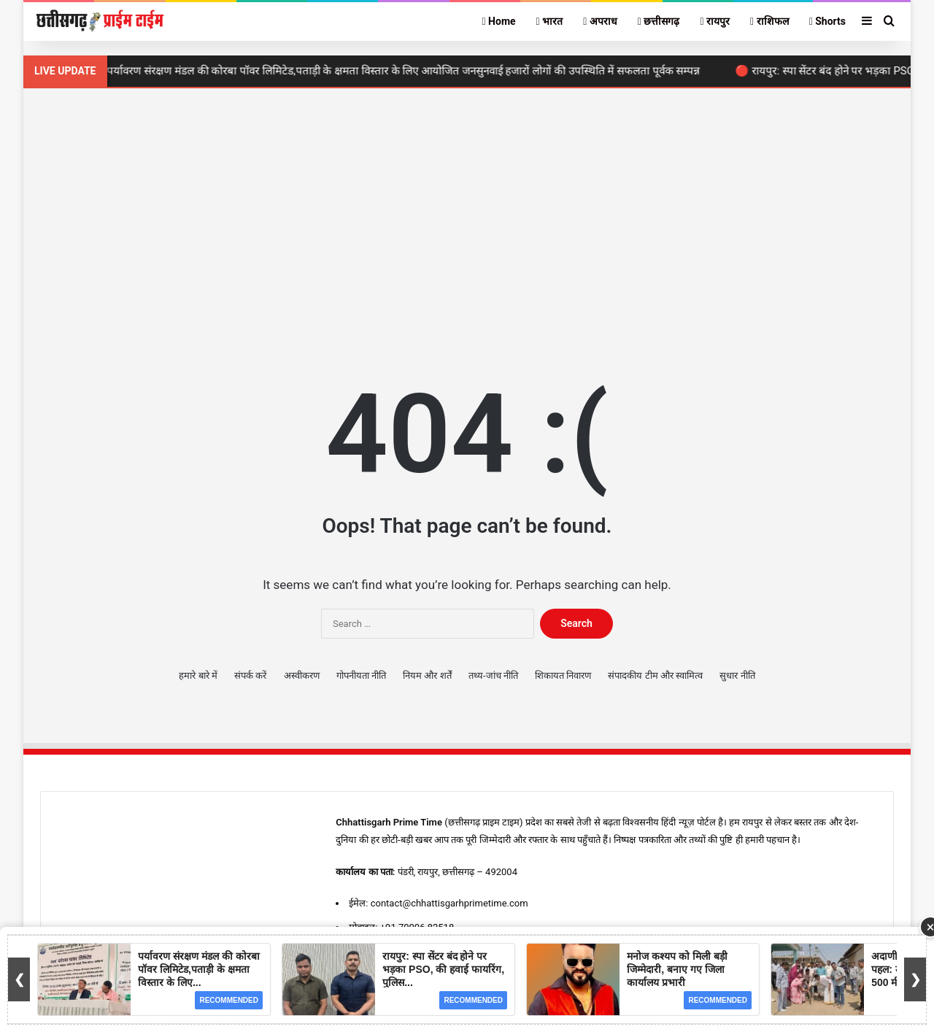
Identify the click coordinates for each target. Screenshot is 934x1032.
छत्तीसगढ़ (659, 21)
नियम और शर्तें (427, 675)
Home (498, 21)
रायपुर (715, 21)
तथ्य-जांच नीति (493, 675)
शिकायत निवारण (563, 675)
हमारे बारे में (198, 675)
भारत (549, 21)
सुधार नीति (736, 675)
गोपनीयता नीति (361, 675)
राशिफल (769, 21)
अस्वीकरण (302, 675)
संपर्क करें (250, 675)
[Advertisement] (467, 212)
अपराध (600, 21)
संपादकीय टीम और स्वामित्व (655, 675)
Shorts (827, 21)
